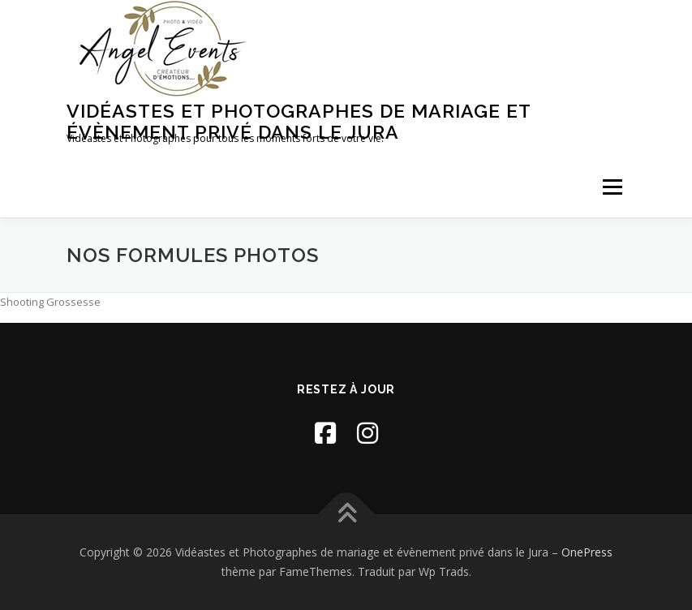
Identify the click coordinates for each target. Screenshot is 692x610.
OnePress (586, 552)
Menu (612, 186)
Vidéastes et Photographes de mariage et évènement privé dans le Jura (299, 121)
